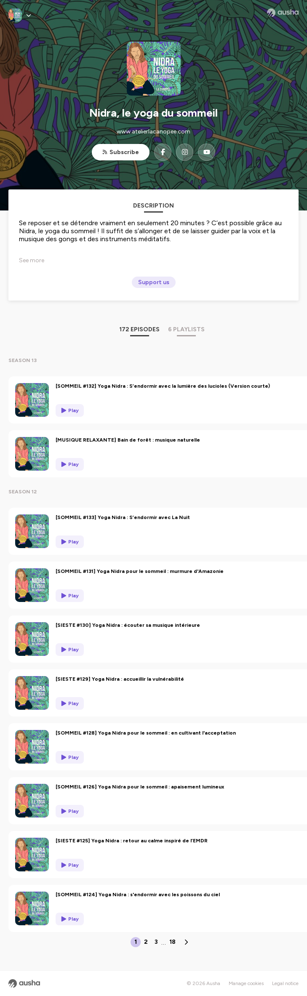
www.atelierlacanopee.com (153, 131)
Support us (153, 282)
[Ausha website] (283, 12)
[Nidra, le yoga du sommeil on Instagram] (184, 152)
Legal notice (285, 983)
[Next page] (186, 942)
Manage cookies (246, 983)
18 (172, 941)
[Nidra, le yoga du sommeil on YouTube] (206, 152)
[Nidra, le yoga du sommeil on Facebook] (162, 152)
